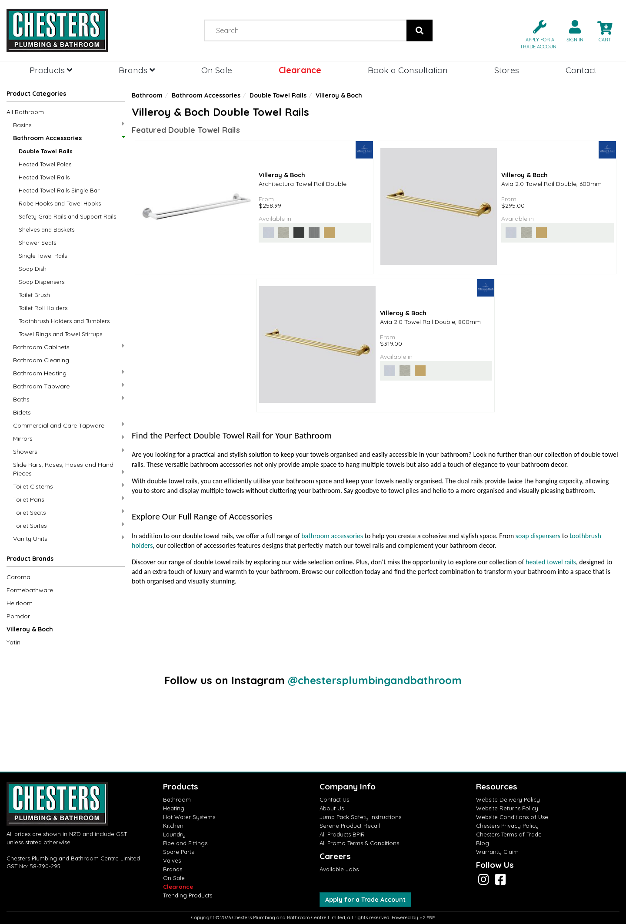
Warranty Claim (497, 851)
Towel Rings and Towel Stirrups (60, 333)
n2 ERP (427, 918)
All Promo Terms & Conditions (359, 843)
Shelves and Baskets (46, 229)
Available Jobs (339, 869)
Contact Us (334, 799)
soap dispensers (538, 536)
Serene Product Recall (350, 825)
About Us (332, 808)
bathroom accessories (332, 536)
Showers (68, 451)
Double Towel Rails (46, 151)
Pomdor (18, 616)
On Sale (216, 69)
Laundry (174, 834)
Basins (68, 125)
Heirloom (20, 603)
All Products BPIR (342, 834)
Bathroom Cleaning (41, 360)
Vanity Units (68, 538)
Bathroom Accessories (68, 138)
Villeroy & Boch (30, 629)
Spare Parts (178, 851)
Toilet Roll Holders (43, 307)
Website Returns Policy (507, 808)
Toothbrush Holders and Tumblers (64, 320)
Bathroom (147, 95)
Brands (137, 69)
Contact (581, 69)
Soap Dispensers (41, 281)
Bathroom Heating (68, 373)
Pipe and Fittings (185, 843)
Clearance (300, 69)
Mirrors (68, 438)
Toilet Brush (34, 294)
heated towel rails (551, 562)
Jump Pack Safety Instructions (360, 816)
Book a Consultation (408, 69)
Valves (172, 860)
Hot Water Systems (189, 816)
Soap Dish (33, 268)
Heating (173, 808)
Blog (482, 843)
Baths (68, 399)
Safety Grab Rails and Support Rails (67, 216)
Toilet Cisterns (68, 486)
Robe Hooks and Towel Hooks (60, 203)
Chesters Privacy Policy (507, 825)
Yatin (13, 642)
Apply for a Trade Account (365, 900)
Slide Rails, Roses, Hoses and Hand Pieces (68, 469)
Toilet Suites (68, 525)
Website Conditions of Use (512, 816)
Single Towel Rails (43, 255)
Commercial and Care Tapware (68, 425)
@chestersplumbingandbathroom (375, 680)
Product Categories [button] (36, 94)
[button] (536, 33)
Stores (506, 69)
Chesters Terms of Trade (509, 834)
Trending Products (187, 895)
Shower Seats (37, 242)
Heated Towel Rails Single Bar (59, 190)
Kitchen (173, 825)
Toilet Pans (68, 499)
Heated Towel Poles (45, 164)
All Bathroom (25, 112)
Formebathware (30, 590)
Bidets (22, 412)
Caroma (18, 577)
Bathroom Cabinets (68, 347)
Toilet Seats (68, 512)
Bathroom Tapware (68, 386)
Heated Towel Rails (44, 177)
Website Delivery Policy (508, 799)
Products (51, 69)
